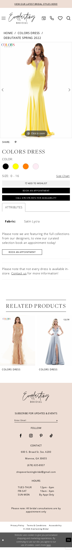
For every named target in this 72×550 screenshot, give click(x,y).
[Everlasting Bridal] (22, 18)
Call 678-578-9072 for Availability (36, 199)
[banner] (36, 399)
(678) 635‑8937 (36, 468)
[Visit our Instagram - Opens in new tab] (31, 438)
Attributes (13, 209)
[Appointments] (44, 18)
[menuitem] (44, 18)
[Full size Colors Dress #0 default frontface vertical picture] (36, 90)
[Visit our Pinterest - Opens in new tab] (41, 438)
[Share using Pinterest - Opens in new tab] (16, 142)
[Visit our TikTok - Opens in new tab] (51, 438)
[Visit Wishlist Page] (60, 18)
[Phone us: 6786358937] (52, 18)
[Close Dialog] (3, 542)
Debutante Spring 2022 (22, 38)
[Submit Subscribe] (57, 423)
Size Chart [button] (62, 176)
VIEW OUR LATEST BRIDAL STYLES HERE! (36, 4)
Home (8, 33)
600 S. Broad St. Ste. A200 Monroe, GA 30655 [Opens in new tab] (36, 458)
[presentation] (17, 343)
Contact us (18, 276)
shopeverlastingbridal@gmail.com (36, 474)
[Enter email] (36, 423)
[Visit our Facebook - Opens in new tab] (21, 438)
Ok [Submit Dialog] (68, 542)
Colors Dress (29, 33)
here (48, 547)
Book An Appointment (23, 254)
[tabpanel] (36, 90)
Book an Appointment (36, 192)
